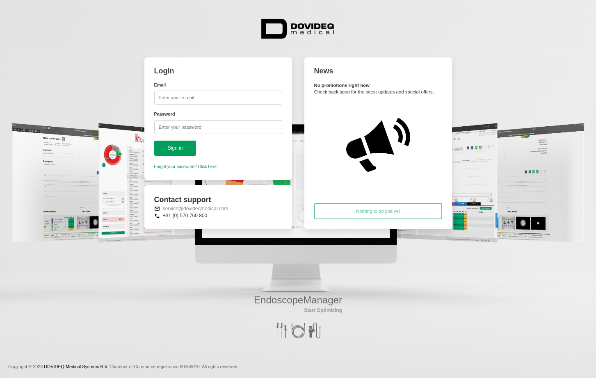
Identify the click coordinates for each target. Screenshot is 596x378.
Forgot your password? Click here (185, 166)
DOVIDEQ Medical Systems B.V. (76, 366)
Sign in (175, 148)
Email (160, 84)
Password (164, 114)
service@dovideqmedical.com (195, 209)
